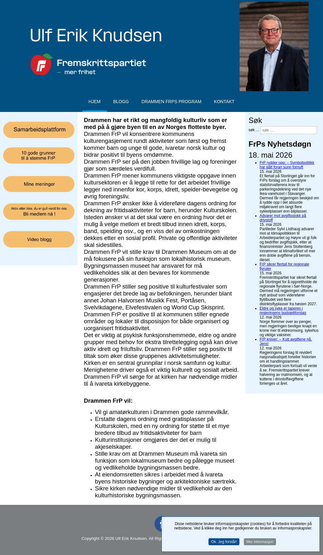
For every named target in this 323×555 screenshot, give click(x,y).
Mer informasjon (259, 542)
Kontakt (224, 101)
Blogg (121, 101)
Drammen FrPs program (172, 101)
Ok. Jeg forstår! (224, 542)
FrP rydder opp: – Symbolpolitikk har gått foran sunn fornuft (287, 165)
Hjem (95, 101)
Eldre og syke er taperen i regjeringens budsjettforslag (283, 310)
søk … (254, 129)
